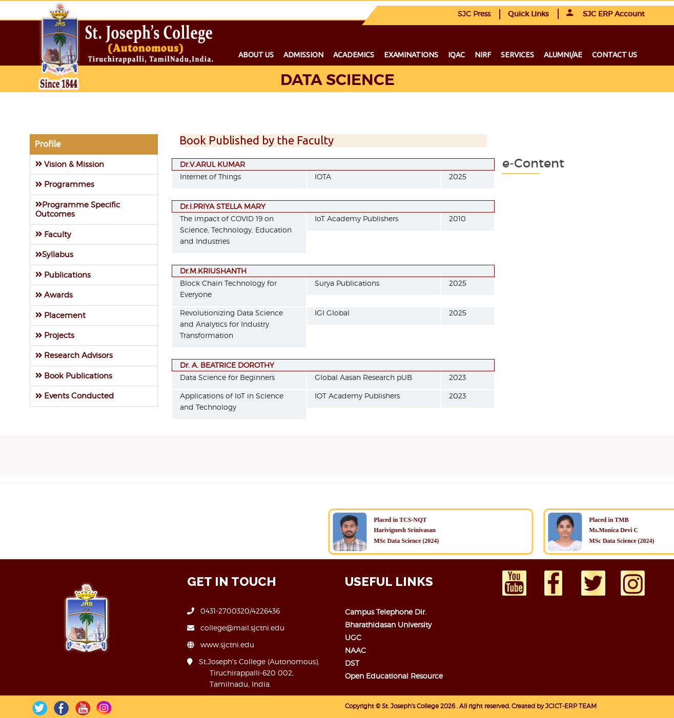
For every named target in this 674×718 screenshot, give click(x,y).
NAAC (355, 650)
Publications (63, 275)
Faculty (53, 234)
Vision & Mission (69, 164)
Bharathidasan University (388, 624)
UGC (353, 637)
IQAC (456, 55)
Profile (47, 144)
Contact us (614, 55)
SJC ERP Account (605, 13)
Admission (303, 55)
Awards (54, 295)
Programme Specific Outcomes (77, 209)
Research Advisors (74, 355)
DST (352, 663)
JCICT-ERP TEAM (571, 706)
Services (517, 55)
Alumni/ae (563, 55)
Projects (54, 335)
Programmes (64, 184)
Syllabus (54, 254)
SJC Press (474, 13)
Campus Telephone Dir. (385, 611)
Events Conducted (74, 395)
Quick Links (528, 13)
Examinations (411, 55)
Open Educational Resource (394, 675)
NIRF (483, 55)
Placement (60, 315)
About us (256, 55)
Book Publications (73, 376)
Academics (353, 55)
